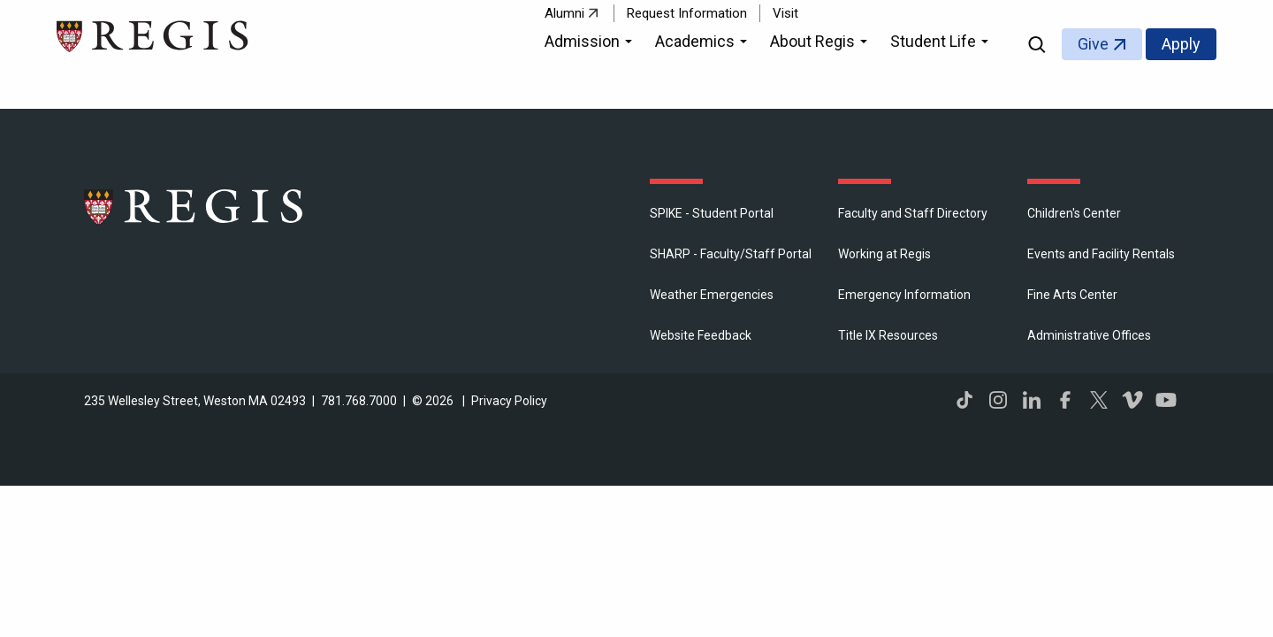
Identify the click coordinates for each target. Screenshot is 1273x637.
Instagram (998, 400)
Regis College (194, 206)
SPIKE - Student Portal (712, 213)
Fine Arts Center (1072, 295)
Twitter (1098, 400)
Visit (785, 13)
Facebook (1065, 400)
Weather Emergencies (712, 295)
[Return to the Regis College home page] (153, 34)
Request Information (687, 13)
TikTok (964, 400)
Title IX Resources (888, 335)
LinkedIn (1031, 400)
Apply (1181, 44)
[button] (591, 44)
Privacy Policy (509, 401)
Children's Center (1074, 213)
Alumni (564, 13)
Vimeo (1132, 400)
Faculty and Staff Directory (912, 213)
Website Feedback (700, 335)
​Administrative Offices (1089, 335)
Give (1093, 44)
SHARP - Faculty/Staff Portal (731, 254)
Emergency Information (904, 295)
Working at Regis (884, 254)
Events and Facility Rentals (1101, 254)
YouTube (1166, 400)
